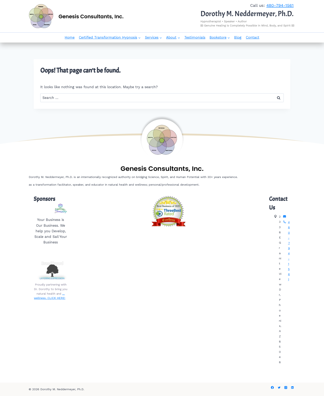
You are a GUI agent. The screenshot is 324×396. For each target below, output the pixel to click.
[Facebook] (272, 387)
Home (70, 37)
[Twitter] (279, 387)
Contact (252, 37)
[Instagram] (286, 387)
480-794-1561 (280, 5)
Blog (238, 37)
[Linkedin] (292, 387)
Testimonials (194, 37)
